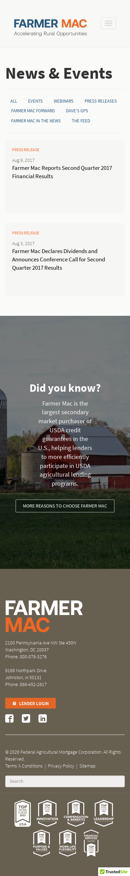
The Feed (81, 121)
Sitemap (87, 766)
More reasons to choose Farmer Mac (65, 506)
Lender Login (30, 703)
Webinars (63, 101)
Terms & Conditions (24, 766)
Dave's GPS (77, 111)
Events (35, 101)
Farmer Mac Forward (33, 111)
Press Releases (101, 101)
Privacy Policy (61, 766)
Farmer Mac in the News (36, 121)
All (13, 101)
